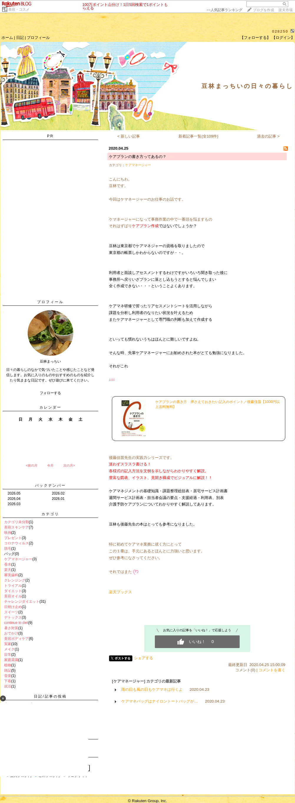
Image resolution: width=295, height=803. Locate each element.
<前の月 (31, 465)
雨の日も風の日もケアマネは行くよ (152, 689)
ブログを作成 (263, 10)
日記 (20, 37)
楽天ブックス (120, 592)
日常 (7, 654)
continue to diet (16, 623)
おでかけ (11, 633)
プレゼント (13, 538)
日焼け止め (13, 607)
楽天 (7, 570)
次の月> (69, 465)
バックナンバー (50, 485)
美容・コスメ (18, 9)
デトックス (13, 617)
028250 (280, 31)
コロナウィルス (16, 543)
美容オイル (13, 596)
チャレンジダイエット (21, 601)
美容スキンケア (16, 527)
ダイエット (13, 591)
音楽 (7, 676)
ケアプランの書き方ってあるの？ (137, 156)
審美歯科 (11, 575)
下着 (7, 681)
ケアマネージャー (18, 559)
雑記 (7, 670)
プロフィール (38, 37)
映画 (7, 533)
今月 (50, 465)
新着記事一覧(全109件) (198, 136)
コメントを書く (271, 670)
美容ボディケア (16, 639)
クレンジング (14, 580)
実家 (7, 644)
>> (224, 10)
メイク (9, 649)
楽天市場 (286, 10)
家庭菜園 (11, 660)
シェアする (143, 658)
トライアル (13, 586)
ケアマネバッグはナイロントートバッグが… (159, 701)
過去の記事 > (268, 136)
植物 (7, 665)
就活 (7, 686)
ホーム (7, 37)
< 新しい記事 (128, 136)
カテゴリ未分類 (16, 522)
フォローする (50, 393)
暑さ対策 (11, 628)
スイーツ (11, 612)
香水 (7, 564)
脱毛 (7, 548)
